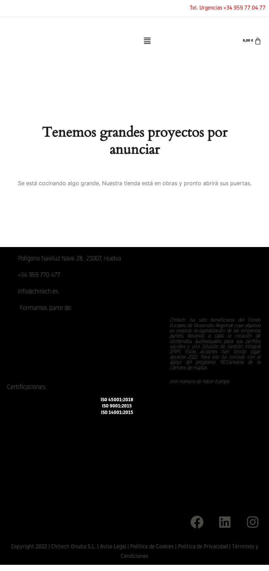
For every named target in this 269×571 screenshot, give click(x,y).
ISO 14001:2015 (117, 412)
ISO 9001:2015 (117, 406)
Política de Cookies (152, 547)
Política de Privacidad (203, 547)
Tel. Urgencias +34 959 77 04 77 (228, 8)
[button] (147, 40)
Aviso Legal (113, 547)
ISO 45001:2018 (117, 400)
